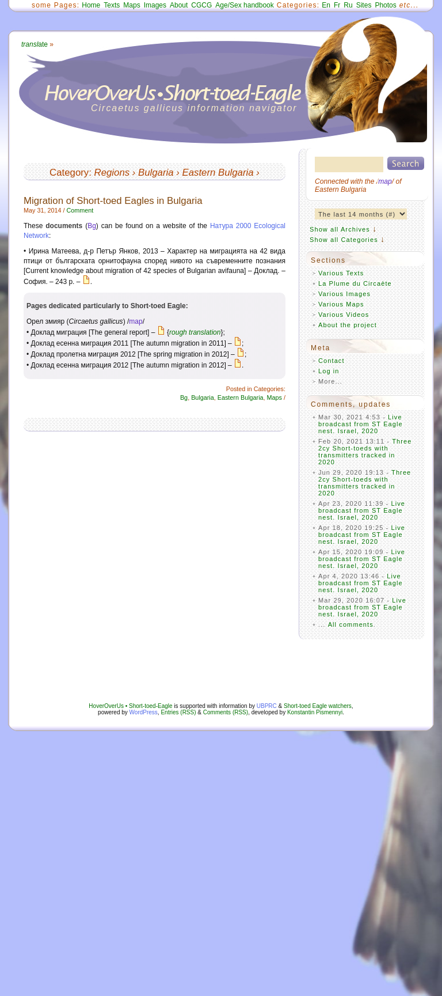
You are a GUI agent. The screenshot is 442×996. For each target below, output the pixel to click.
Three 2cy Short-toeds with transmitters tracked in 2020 (365, 451)
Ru (348, 5)
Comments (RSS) (225, 712)
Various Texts (341, 273)
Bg (91, 226)
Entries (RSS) (178, 712)
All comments (351, 624)
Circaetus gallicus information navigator (194, 108)
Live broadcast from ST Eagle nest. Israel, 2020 (360, 424)
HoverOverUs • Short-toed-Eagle (130, 706)
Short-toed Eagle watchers (318, 706)
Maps (131, 5)
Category (69, 172)
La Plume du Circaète (355, 283)
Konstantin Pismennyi (314, 712)
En (326, 5)
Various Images (344, 293)
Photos (385, 5)
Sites (364, 5)
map (135, 321)
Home (91, 5)
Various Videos (343, 314)
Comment (79, 210)
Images (155, 5)
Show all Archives (340, 229)
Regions (112, 172)
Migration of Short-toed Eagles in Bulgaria (113, 200)
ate (34, 44)
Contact (331, 360)
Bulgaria (156, 172)
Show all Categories (344, 239)
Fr (337, 5)
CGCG (201, 5)
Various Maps (341, 304)
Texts (112, 5)
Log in (329, 371)
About (179, 5)
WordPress (143, 712)
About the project (347, 324)
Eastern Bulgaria (218, 172)
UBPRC (267, 706)
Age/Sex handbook (244, 5)
